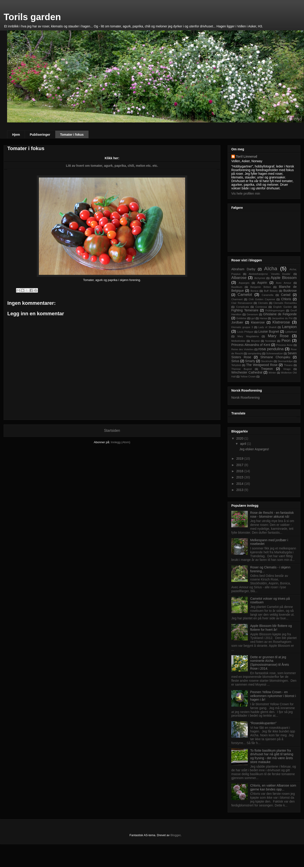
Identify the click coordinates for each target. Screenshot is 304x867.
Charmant (237, 299)
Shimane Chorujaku (275, 357)
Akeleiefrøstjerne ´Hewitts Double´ (270, 274)
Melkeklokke (238, 340)
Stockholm (267, 361)
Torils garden (32, 17)
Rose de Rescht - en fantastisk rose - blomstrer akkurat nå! (272, 514)
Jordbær (237, 322)
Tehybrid (236, 365)
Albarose (238, 278)
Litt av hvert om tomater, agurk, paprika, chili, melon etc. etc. (112, 165)
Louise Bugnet (268, 331)
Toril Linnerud (246, 156)
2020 (240, 438)
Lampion (289, 327)
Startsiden (112, 430)
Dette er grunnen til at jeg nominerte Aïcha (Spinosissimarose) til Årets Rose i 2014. (269, 662)
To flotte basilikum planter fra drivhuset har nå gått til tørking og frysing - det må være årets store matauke (271, 756)
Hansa (263, 318)
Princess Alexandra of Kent (250, 345)
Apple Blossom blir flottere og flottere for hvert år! (271, 627)
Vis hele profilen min (245, 193)
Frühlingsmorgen (275, 310)
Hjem (16, 134)
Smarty (250, 361)
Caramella (267, 295)
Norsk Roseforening (245, 397)
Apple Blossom (284, 278)
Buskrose (290, 290)
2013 (240, 490)
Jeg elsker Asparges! (254, 449)
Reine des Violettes (242, 349)
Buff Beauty (271, 290)
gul (253, 318)
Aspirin (262, 282)
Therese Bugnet (241, 369)
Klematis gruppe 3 (242, 327)
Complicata (242, 306)
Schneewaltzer (274, 353)
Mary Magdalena (248, 336)
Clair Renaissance (242, 303)
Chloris (286, 299)
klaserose (258, 322)
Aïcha (270, 268)
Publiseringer (40, 134)
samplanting (254, 353)
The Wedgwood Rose (261, 365)
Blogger (176, 835)
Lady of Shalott (268, 327)
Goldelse (241, 318)
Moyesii (255, 340)
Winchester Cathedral (246, 372)
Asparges (244, 282)
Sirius (235, 361)
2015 (240, 477)
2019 (240, 458)
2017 (240, 465)
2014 (240, 483)
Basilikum (236, 287)
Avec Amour (283, 282)
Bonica (254, 290)
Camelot (245, 294)
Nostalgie (270, 340)
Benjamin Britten (260, 287)
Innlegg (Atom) (120, 442)
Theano (288, 365)
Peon (285, 340)
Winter (272, 372)
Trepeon (267, 369)
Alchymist (259, 278)
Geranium (252, 314)
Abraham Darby (243, 269)
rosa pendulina (271, 349)
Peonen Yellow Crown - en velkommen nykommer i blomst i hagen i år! (273, 696)
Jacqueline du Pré (282, 318)
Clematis (263, 303)
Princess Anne (284, 345)
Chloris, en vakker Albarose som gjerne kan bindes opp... (273, 787)
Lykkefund (291, 331)
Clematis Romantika (285, 303)
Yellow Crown (248, 376)
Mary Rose (278, 336)
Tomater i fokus (72, 134)
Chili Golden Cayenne (262, 299)
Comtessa (261, 306)
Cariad (285, 295)
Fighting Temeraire (245, 310)
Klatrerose (281, 322)
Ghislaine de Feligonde (280, 314)
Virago (287, 369)
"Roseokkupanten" (263, 723)
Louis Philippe (245, 331)
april (243, 443)
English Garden (282, 306)
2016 (240, 471)
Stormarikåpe (285, 361)
